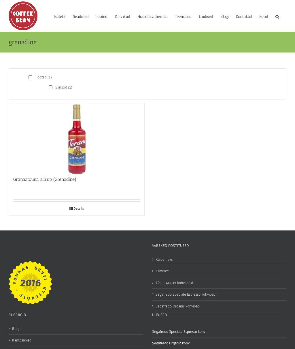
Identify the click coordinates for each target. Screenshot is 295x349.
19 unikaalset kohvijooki (174, 282)
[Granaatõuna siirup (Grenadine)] (76, 137)
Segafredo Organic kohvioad (178, 306)
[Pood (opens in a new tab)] (263, 16)
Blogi (16, 328)
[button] (277, 16)
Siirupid (63, 87)
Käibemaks (164, 259)
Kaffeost (162, 271)
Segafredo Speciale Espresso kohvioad (185, 294)
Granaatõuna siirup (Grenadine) (44, 179)
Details (78, 208)
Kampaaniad (21, 340)
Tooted (44, 77)
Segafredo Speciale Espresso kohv (178, 331)
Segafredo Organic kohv (171, 343)
